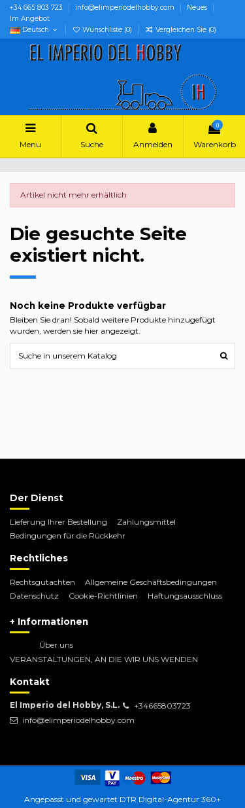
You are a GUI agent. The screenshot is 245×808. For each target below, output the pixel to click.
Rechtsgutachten (42, 582)
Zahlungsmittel (146, 522)
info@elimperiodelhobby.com (125, 7)
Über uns (56, 645)
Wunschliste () (103, 30)
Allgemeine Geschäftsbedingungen (151, 582)
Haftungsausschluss (185, 596)
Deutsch (34, 30)
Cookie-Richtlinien (103, 596)
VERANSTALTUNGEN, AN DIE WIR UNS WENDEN (104, 659)
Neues (198, 7)
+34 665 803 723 (37, 7)
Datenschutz (34, 596)
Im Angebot (30, 18)
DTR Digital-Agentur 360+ (170, 799)
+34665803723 (162, 706)
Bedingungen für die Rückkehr (67, 535)
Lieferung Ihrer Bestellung (58, 522)
